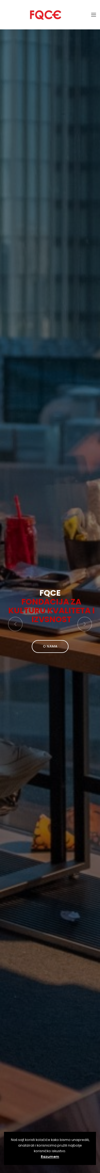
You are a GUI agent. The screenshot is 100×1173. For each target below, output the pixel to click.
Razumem (50, 1156)
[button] (15, 624)
